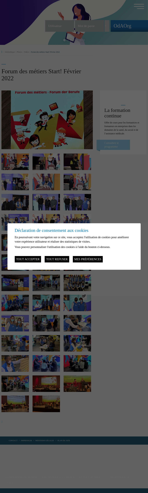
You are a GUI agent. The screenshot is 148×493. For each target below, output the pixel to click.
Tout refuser (57, 259)
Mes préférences (87, 259)
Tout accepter (28, 259)
